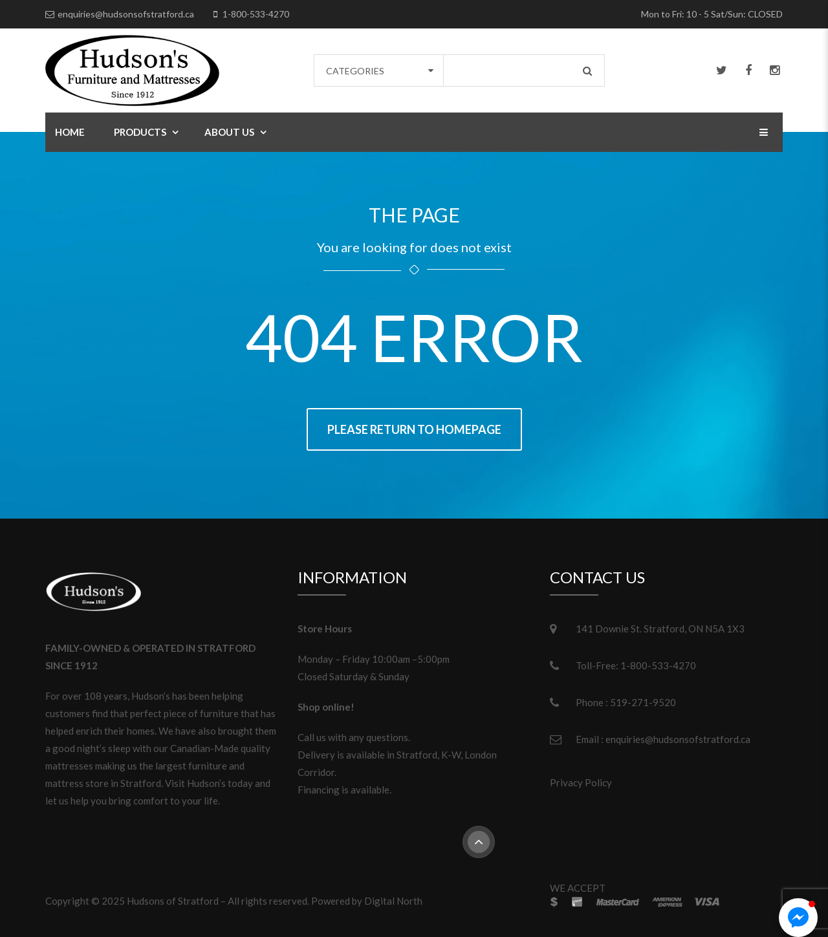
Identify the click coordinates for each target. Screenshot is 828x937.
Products (140, 132)
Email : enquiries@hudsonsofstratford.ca (663, 739)
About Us (229, 132)
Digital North (393, 901)
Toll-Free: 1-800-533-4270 (636, 665)
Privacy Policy (581, 782)
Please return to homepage (414, 429)
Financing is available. (344, 789)
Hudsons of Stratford (173, 901)
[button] (798, 917)
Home (70, 132)
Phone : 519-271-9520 (626, 702)
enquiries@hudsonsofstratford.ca (126, 13)
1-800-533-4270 (256, 13)
